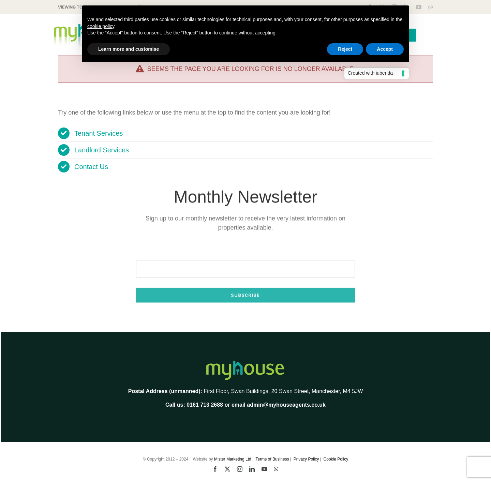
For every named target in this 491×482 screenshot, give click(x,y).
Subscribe (245, 313)
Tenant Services (98, 133)
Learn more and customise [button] (128, 49)
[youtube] (418, 7)
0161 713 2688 (205, 405)
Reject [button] (345, 49)
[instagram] (239, 469)
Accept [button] (385, 49)
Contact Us (91, 166)
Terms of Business (272, 459)
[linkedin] (252, 469)
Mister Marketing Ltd (232, 459)
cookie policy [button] (100, 26)
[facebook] (215, 469)
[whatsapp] (430, 7)
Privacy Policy (306, 459)
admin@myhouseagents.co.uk (286, 405)
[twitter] (227, 469)
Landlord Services (101, 150)
